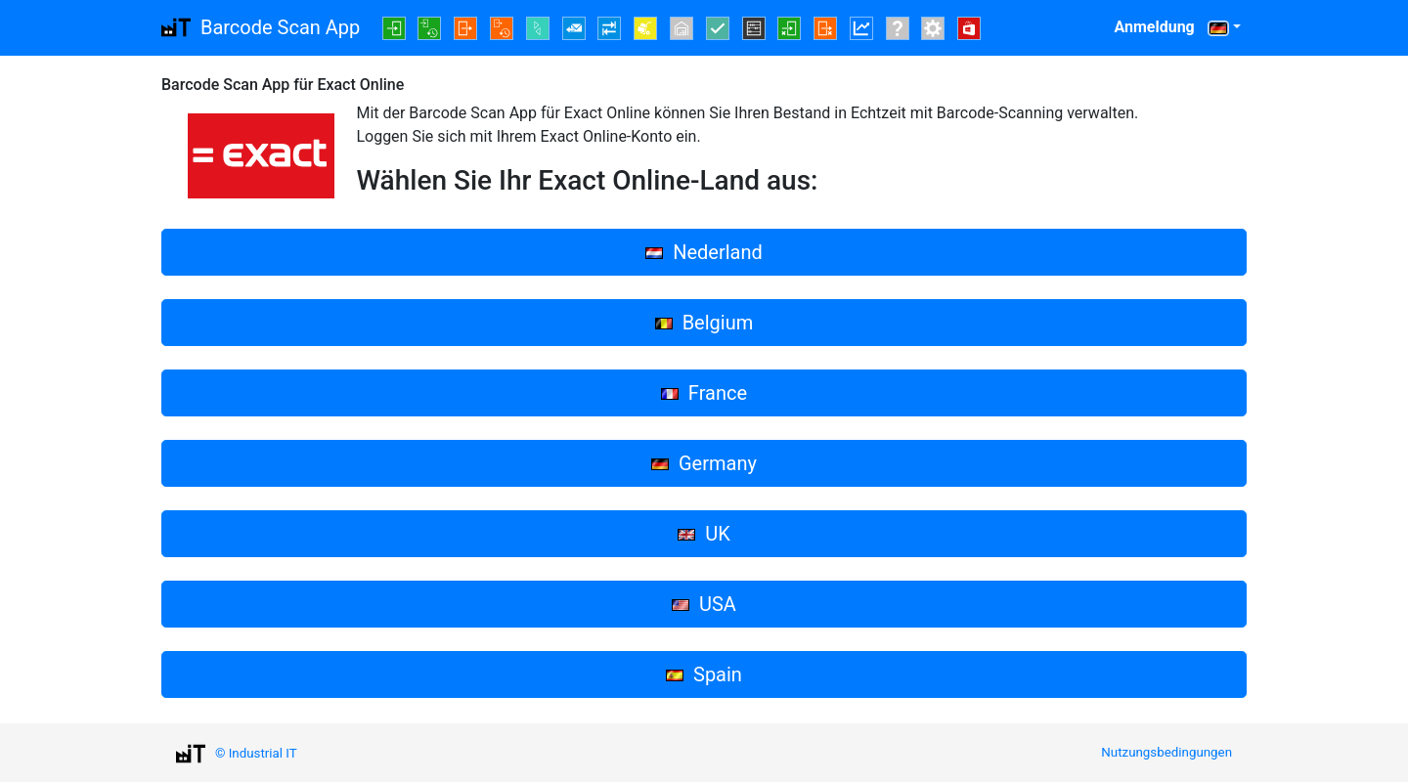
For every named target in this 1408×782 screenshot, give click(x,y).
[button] (1224, 27)
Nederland (704, 252)
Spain (704, 674)
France (704, 393)
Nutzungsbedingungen (1166, 752)
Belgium (704, 322)
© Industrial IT (256, 753)
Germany (704, 463)
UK (703, 533)
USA (704, 604)
